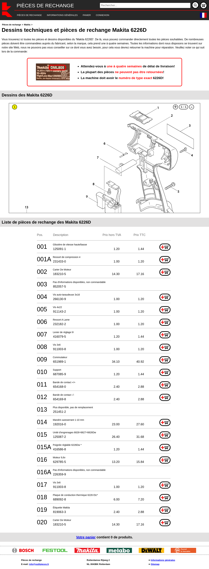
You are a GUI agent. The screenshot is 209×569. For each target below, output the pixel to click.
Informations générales (163, 560)
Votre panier (86, 537)
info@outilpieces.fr (39, 564)
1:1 (184, 107)
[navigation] (100, 15)
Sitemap (155, 564)
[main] (104, 282)
